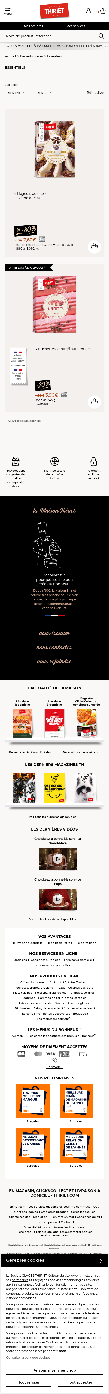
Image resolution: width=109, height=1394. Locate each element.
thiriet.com (17, 1206)
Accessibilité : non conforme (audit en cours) (54, 1227)
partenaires (20, 1280)
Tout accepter (80, 1382)
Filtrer (38, 93)
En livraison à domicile (27, 942)
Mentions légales (26, 1212)
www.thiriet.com (83, 1275)
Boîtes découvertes (56, 1013)
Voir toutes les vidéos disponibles (52, 919)
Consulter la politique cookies (28, 1357)
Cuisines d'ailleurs (80, 987)
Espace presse (47, 1222)
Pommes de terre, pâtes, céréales (62, 998)
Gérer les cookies (32, 1338)
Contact (66, 1222)
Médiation (40, 1217)
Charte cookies (19, 1217)
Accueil (10, 56)
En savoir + (54, 1067)
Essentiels (54, 56)
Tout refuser (29, 1382)
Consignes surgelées (45, 960)
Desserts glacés (31, 56)
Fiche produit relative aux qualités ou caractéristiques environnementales (54, 1233)
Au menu (18, 1036)
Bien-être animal (62, 1217)
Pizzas (60, 987)
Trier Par (13, 93)
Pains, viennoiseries (47, 1008)
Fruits (48, 1003)
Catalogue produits (54, 1212)
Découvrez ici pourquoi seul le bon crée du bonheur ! (54, 579)
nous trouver (54, 633)
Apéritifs (56, 982)
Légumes (28, 998)
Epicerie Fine (31, 1013)
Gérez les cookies (83, 1212)
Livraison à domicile (78, 960)
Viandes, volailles (83, 992)
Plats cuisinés (22, 992)
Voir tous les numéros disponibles (52, 817)
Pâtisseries (22, 1008)
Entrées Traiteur (76, 982)
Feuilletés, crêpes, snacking (34, 987)
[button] (88, 10)
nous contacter (54, 648)
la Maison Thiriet (54, 511)
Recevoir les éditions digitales (30, 752)
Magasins (20, 960)
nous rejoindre (54, 662)
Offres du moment (33, 982)
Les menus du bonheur (54, 1019)
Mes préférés (33, 26)
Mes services (75, 26)
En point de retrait (59, 942)
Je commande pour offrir (52, 965)
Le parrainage (86, 942)
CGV (96, 1206)
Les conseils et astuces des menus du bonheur (62, 1036)
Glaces (59, 1003)
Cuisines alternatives (78, 1008)
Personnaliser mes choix (54, 1370)
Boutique (79, 1013)
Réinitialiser (95, 92)
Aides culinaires (30, 1003)
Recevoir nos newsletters (80, 752)
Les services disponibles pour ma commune (59, 1206)
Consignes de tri (88, 1217)
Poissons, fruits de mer (51, 992)
